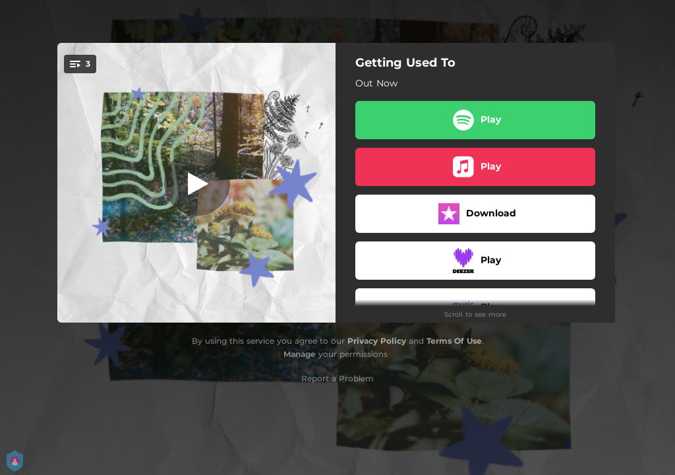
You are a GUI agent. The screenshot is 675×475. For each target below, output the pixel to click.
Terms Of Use (454, 341)
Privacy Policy (376, 341)
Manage (299, 354)
